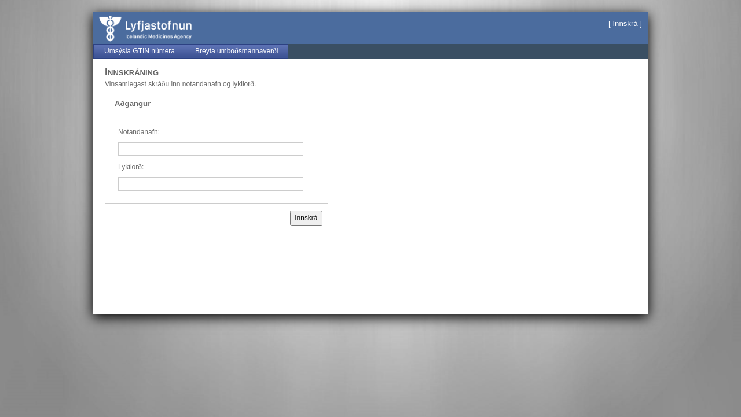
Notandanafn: (139, 132)
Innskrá (624, 23)
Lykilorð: (131, 167)
